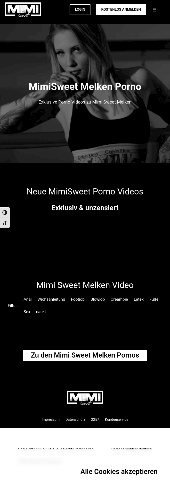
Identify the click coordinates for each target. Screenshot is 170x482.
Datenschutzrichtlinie (74, 460)
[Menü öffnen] (154, 10)
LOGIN (80, 9)
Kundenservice (116, 419)
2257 (95, 419)
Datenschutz (75, 419)
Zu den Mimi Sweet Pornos (85, 355)
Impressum (51, 419)
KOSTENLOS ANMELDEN (121, 9)
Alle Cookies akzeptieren (119, 471)
